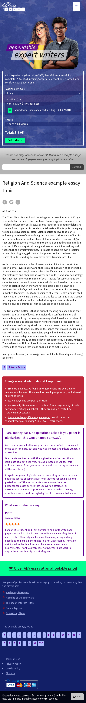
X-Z (41, 643)
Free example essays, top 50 (17, 626)
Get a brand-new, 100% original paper (29, 417)
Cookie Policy (13, 668)
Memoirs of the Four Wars (20, 597)
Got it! (77, 697)
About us (10, 673)
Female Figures (14, 608)
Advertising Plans (15, 613)
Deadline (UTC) (14, 99)
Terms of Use (13, 659)
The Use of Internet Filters (20, 603)
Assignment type (15, 89)
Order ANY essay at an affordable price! (45, 568)
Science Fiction (17, 367)
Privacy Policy (13, 663)
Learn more (13, 698)
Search (76, 166)
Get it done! (15, 140)
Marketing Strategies (17, 592)
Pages (9, 119)
